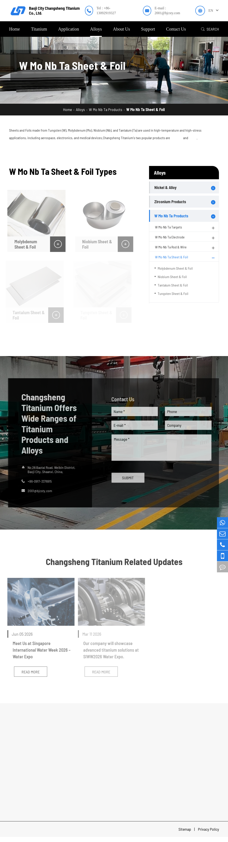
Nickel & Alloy (165, 187)
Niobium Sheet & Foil (95, 244)
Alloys (96, 29)
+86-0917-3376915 (38, 481)
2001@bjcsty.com (38, 491)
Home (14, 29)
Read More (28, 671)
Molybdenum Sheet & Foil (23, 244)
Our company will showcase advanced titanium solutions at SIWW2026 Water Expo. (109, 650)
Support (148, 29)
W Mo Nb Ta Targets (185, 228)
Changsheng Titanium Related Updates (114, 561)
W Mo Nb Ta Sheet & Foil (145, 109)
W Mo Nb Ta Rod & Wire (185, 248)
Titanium (39, 29)
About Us (121, 29)
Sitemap (185, 829)
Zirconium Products (170, 201)
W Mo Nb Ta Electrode (185, 238)
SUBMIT (130, 477)
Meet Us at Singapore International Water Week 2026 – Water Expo (39, 650)
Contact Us (176, 29)
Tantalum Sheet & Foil (173, 285)
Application (68, 29)
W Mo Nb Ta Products (105, 109)
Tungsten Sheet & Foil (173, 293)
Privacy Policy (208, 829)
